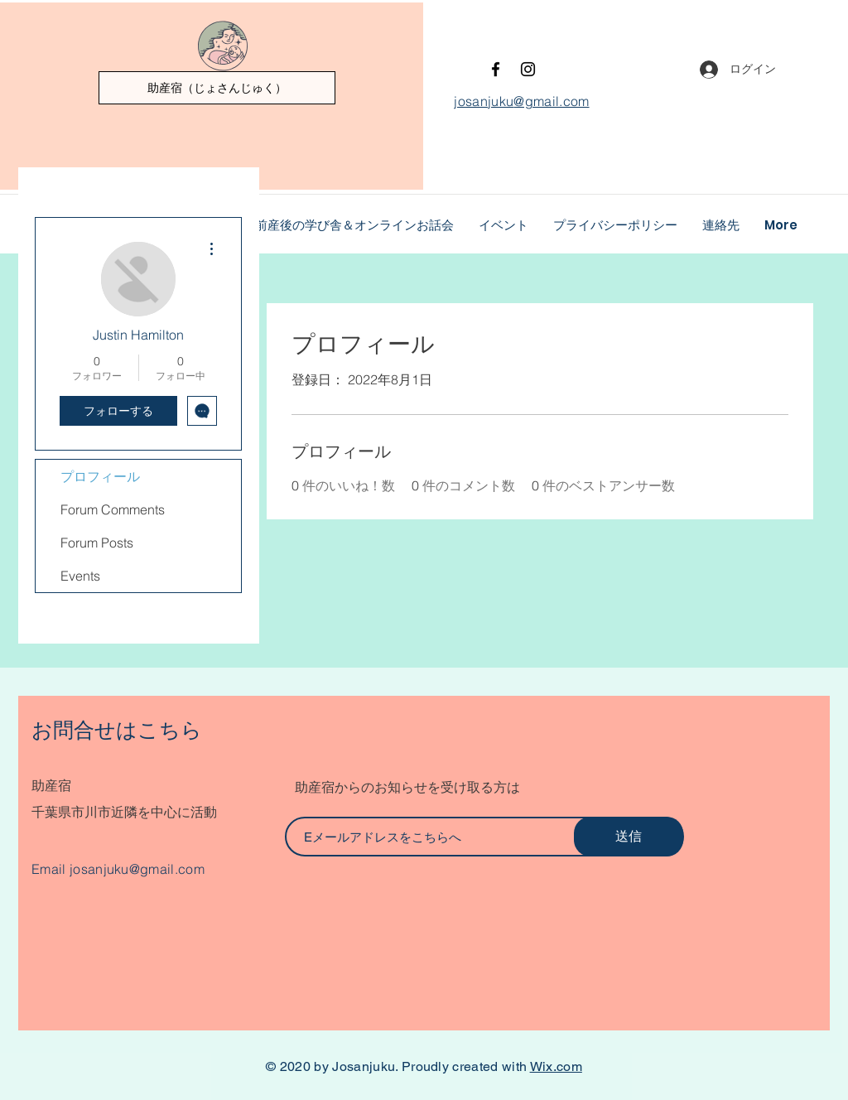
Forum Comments (112, 509)
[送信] (628, 836)
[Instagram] (527, 69)
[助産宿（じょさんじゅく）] (217, 87)
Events (80, 575)
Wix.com (556, 1066)
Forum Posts (96, 542)
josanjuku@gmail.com (137, 869)
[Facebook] (495, 69)
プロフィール (100, 476)
